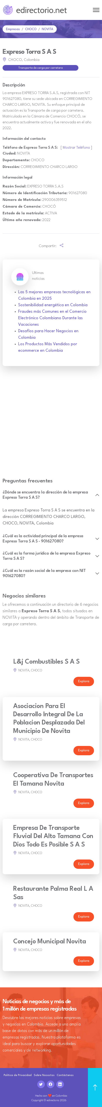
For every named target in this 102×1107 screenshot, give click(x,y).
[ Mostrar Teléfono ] (76, 148)
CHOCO (31, 29)
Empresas (13, 29)
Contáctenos (65, 1075)
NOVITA (47, 29)
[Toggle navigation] (96, 10)
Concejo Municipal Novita (49, 942)
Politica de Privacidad (18, 1075)
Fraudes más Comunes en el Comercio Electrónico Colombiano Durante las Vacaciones (52, 318)
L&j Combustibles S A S (46, 662)
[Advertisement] (51, 425)
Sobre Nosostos (44, 1075)
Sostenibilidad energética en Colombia (52, 305)
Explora (83, 681)
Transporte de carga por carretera (40, 68)
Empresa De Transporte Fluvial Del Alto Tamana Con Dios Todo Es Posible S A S (53, 836)
